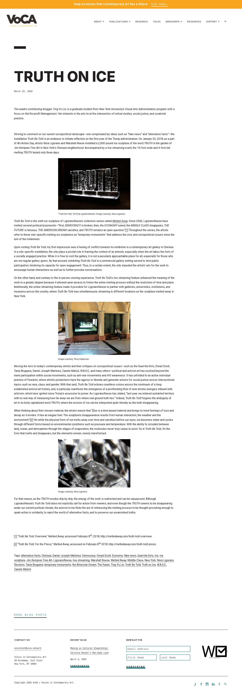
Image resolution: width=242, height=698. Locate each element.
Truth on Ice (149, 565)
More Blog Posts (30, 615)
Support (211, 23)
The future (103, 565)
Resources (194, 23)
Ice (156, 556)
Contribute (79, 666)
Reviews (19, 565)
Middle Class (135, 560)
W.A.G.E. (161, 565)
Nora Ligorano (165, 560)
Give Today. (159, 4)
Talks (157, 23)
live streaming (81, 560)
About (98, 23)
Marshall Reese (100, 560)
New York (150, 560)
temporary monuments (57, 565)
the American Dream (84, 565)
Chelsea (46, 556)
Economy (117, 556)
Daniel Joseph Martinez (66, 556)
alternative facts (30, 556)
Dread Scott (104, 556)
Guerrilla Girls (145, 556)
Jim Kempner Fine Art (39, 560)
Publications (118, 23)
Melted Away (118, 560)
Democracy (88, 556)
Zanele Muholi (22, 569)
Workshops (173, 23)
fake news (130, 556)
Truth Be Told (133, 565)
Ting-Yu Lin (117, 565)
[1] (126, 230)
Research (141, 23)
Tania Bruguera (34, 565)
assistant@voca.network (27, 648)
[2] (31, 420)
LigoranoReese (62, 560)
